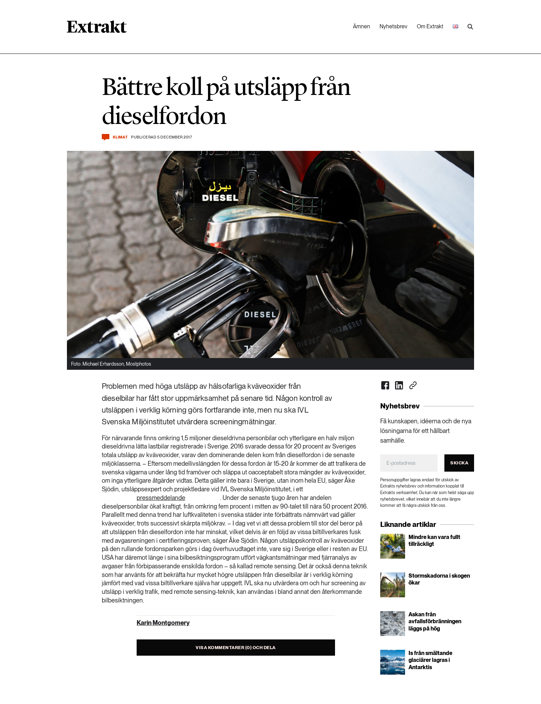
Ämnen (361, 26)
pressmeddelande (161, 497)
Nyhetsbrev (393, 26)
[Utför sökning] (470, 27)
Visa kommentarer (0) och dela (236, 647)
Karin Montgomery (163, 622)
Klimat (120, 137)
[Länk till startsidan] (97, 29)
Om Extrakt (430, 26)
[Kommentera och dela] (105, 137)
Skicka (459, 462)
